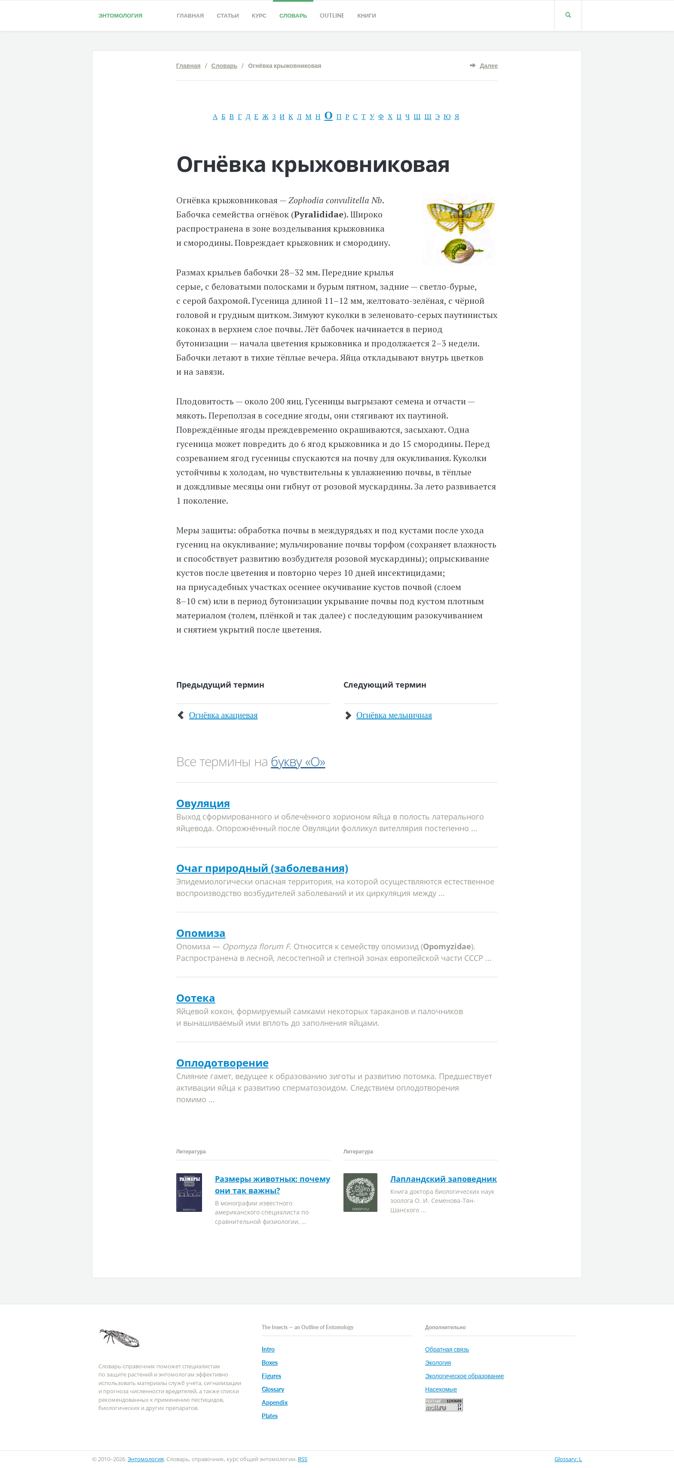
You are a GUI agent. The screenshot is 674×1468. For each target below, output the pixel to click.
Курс (259, 15)
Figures (271, 1375)
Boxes (270, 1362)
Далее (489, 65)
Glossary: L (568, 1459)
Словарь (293, 15)
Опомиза (201, 933)
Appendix (275, 1402)
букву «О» (298, 761)
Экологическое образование (464, 1375)
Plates (270, 1415)
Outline (332, 15)
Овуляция (203, 803)
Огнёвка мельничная (394, 715)
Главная (190, 15)
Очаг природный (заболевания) (262, 868)
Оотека (195, 998)
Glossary (273, 1389)
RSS (302, 1459)
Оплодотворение (222, 1062)
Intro (268, 1349)
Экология (438, 1362)
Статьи (228, 15)
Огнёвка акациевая (223, 715)
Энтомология (120, 15)
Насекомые (441, 1389)
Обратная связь (447, 1349)
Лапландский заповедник (443, 1179)
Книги (366, 15)
